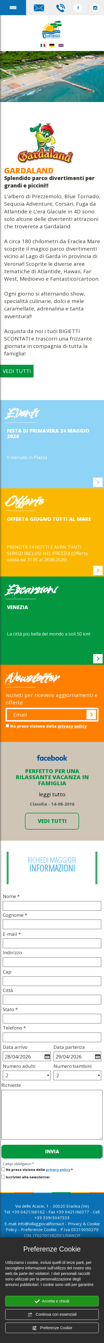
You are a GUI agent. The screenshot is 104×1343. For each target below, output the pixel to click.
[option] (52, 444)
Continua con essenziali (52, 1314)
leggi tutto (52, 794)
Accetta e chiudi (52, 1301)
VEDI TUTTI (17, 371)
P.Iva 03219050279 (79, 1229)
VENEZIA (17, 607)
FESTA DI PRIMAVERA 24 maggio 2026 (48, 433)
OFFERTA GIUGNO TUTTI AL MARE (49, 519)
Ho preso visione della (48, 726)
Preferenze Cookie (52, 1328)
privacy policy (72, 726)
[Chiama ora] (60, 7)
